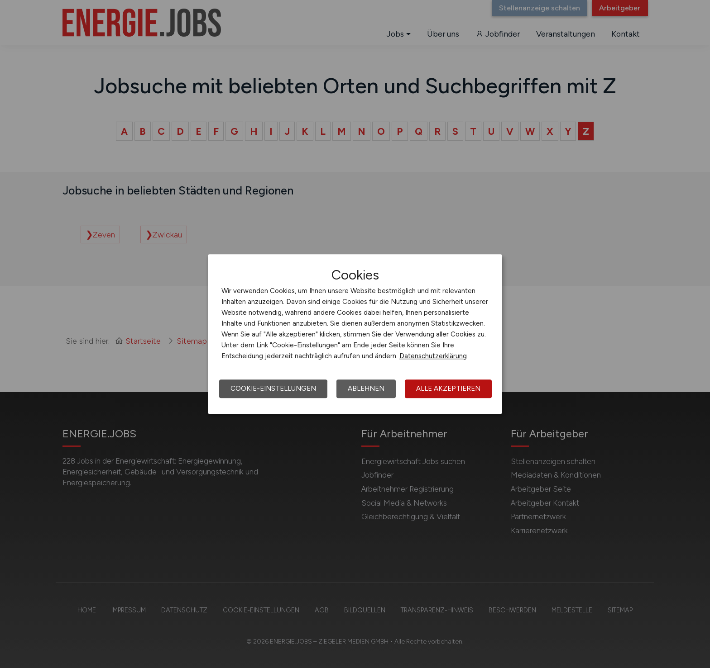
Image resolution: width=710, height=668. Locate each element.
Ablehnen (366, 388)
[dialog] (355, 334)
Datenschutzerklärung (433, 356)
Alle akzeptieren (448, 388)
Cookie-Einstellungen (273, 388)
